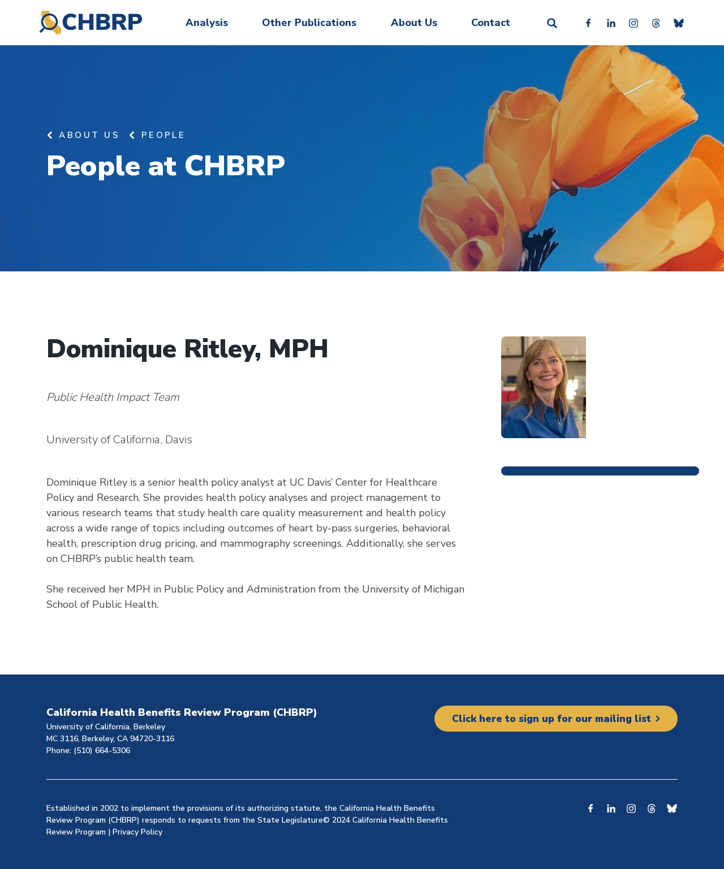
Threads (656, 22)
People (163, 135)
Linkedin (611, 22)
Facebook (588, 22)
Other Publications (309, 22)
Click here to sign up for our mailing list (548, 718)
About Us (414, 22)
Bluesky (678, 22)
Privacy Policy (137, 832)
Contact (490, 22)
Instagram (633, 22)
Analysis (207, 22)
